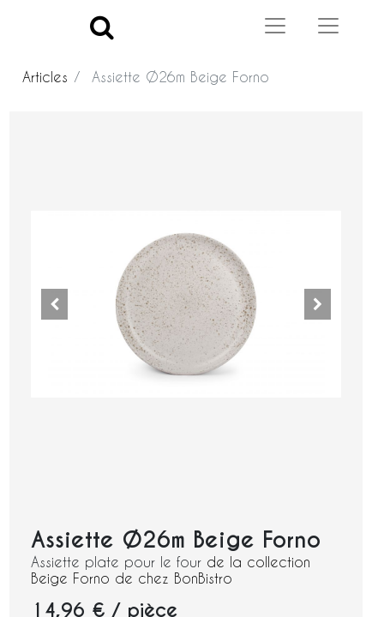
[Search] (102, 26)
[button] (54, 304)
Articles (45, 77)
